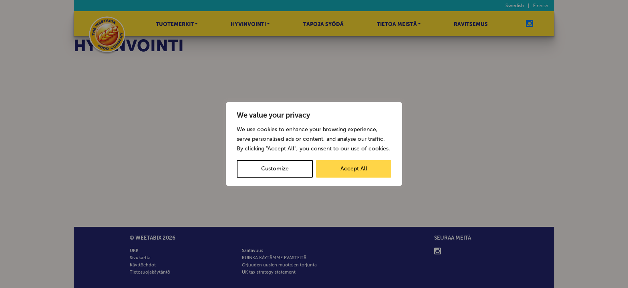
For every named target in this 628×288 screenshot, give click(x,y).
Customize (275, 168)
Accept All (353, 168)
